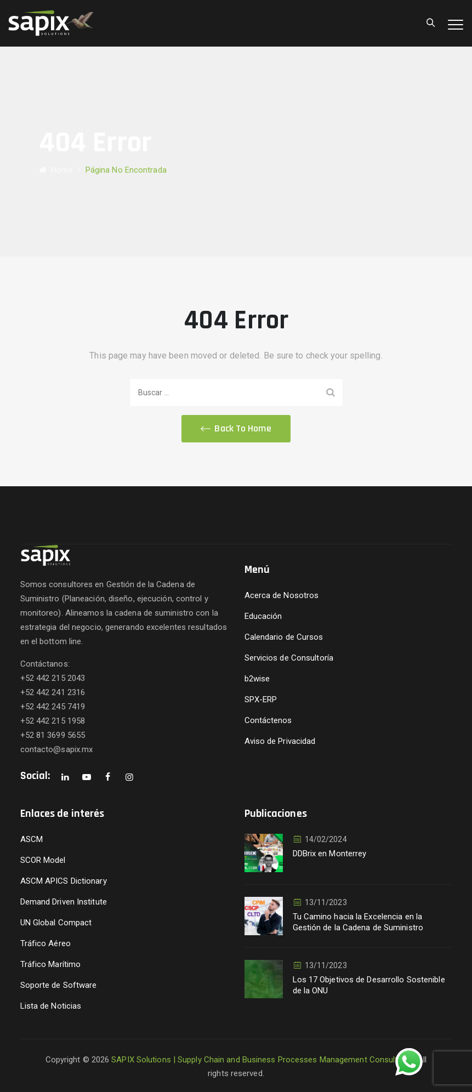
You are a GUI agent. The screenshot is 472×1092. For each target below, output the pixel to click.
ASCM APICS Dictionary (63, 881)
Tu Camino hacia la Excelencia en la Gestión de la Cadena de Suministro (358, 922)
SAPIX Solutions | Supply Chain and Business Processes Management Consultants (262, 1060)
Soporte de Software (58, 985)
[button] (235, 428)
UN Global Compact (56, 923)
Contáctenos (268, 720)
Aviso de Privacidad (280, 741)
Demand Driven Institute (63, 902)
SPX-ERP (260, 699)
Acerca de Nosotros (281, 595)
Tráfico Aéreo (45, 943)
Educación (263, 616)
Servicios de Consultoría (288, 658)
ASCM (31, 839)
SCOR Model (43, 860)
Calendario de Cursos (283, 637)
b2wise (257, 679)
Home (56, 170)
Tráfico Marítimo (50, 964)
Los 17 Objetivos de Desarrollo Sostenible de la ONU (369, 985)
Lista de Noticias (51, 1006)
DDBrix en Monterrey (330, 853)
